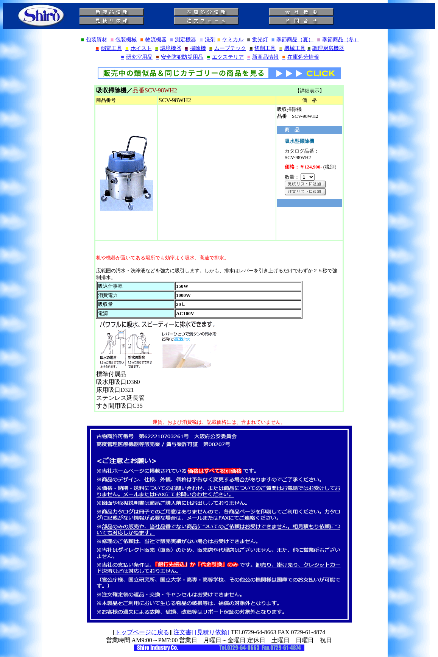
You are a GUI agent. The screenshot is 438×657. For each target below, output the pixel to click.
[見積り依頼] (212, 632)
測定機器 (183, 39)
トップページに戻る (142, 632)
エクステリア (225, 57)
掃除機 (195, 48)
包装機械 (124, 39)
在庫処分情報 (300, 57)
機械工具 (292, 48)
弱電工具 (109, 48)
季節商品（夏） (292, 39)
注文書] (183, 632)
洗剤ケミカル (221, 39)
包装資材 (94, 39)
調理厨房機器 (325, 48)
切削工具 (262, 48)
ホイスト (138, 48)
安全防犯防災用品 (179, 57)
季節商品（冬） (338, 39)
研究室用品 (136, 57)
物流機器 (153, 39)
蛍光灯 (257, 39)
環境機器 (168, 48)
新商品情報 (263, 57)
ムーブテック (227, 48)
